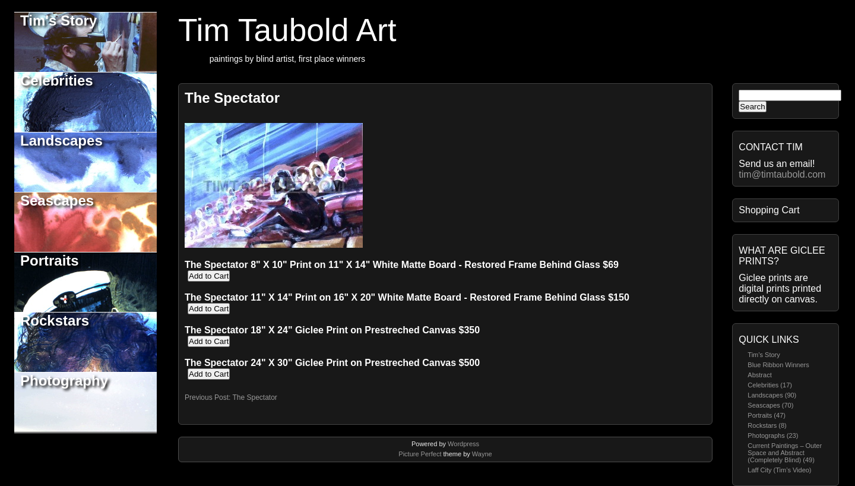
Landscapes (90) (772, 395)
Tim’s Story (764, 354)
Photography (64, 381)
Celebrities (56, 80)
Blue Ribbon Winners (778, 364)
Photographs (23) (773, 435)
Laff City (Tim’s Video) (779, 470)
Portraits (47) (767, 415)
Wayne (482, 453)
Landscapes (61, 140)
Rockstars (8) (767, 425)
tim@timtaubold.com (782, 174)
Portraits (49, 261)
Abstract (759, 374)
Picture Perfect (419, 453)
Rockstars (54, 321)
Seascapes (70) (770, 405)
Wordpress (463, 443)
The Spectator (232, 98)
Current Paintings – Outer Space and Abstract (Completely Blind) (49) (785, 452)
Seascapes (57, 200)
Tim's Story (58, 20)
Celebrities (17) (770, 385)
